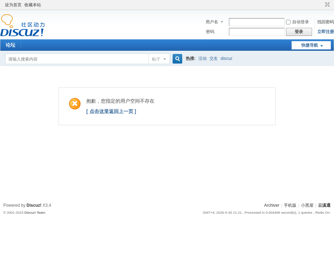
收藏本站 (32, 4)
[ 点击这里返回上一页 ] (111, 111)
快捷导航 (309, 45)
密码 (210, 31)
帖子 (156, 59)
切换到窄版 (327, 5)
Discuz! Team (34, 212)
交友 (213, 58)
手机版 (290, 205)
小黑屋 (307, 205)
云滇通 (324, 205)
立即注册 (325, 31)
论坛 (10, 45)
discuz (226, 58)
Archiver (271, 205)
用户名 (212, 21)
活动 (202, 58)
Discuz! (33, 205)
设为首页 (13, 4)
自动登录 (297, 21)
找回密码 (325, 21)
